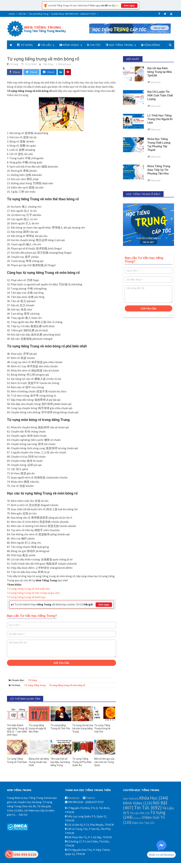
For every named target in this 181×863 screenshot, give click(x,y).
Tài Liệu (44, 45)
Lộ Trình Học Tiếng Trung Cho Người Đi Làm (159, 119)
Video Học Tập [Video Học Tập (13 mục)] (143, 822)
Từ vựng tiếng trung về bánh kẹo (26, 597)
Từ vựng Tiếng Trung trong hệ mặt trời (102, 728)
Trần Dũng (48, 64)
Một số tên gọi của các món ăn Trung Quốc (104, 761)
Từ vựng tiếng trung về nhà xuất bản (28, 588)
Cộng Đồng (150, 45)
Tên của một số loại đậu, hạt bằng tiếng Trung (60, 761)
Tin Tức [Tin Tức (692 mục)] (148, 807)
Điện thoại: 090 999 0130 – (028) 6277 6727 (74, 13)
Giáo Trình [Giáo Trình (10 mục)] (131, 798)
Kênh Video (69, 45)
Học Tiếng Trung (119, 45)
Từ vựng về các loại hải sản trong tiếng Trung (82, 728)
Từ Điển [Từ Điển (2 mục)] (137, 818)
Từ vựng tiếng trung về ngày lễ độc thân (37, 728)
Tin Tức (94, 45)
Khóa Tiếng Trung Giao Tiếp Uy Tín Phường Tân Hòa (158, 170)
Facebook (73, 798)
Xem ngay (129, 5)
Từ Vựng (25, 45)
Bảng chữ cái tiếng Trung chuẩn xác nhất (39, 761)
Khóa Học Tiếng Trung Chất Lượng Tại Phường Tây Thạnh (158, 144)
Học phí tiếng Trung (38, 13)
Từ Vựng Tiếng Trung (34, 685)
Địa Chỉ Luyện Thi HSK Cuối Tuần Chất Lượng (160, 95)
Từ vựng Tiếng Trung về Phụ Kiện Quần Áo (82, 761)
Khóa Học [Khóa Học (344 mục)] (153, 798)
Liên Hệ (22, 13)
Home (12, 13)
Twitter (90, 798)
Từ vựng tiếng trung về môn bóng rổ (67, 685)
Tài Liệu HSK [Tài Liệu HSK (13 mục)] (140, 813)
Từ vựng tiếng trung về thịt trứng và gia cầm (33, 593)
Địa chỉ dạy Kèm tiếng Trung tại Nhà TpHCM (159, 72)
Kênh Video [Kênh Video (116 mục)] (137, 802)
